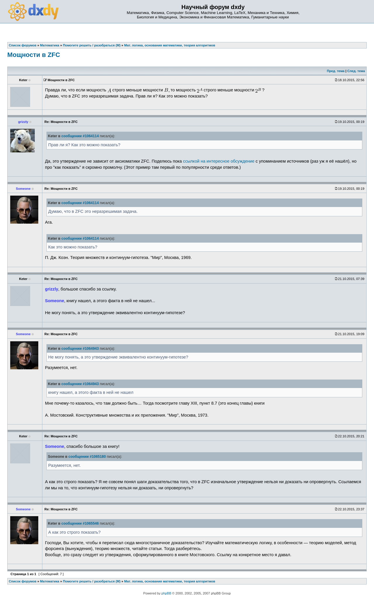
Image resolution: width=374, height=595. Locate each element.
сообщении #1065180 (87, 457)
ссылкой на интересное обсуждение (218, 161)
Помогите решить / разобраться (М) (91, 581)
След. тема (356, 71)
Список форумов (23, 581)
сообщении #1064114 (80, 136)
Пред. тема (335, 71)
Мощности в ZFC (33, 54)
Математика (49, 581)
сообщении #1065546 (80, 523)
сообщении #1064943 (80, 349)
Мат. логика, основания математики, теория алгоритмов (169, 581)
